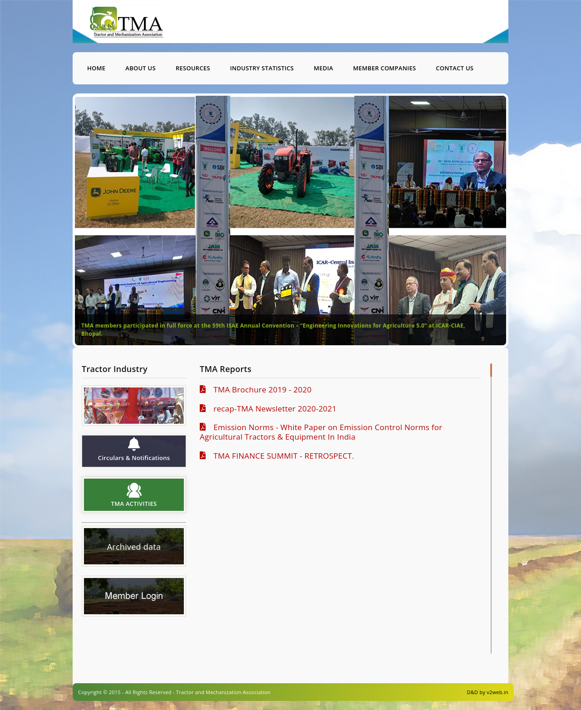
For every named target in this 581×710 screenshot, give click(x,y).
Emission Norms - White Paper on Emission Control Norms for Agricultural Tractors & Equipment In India (321, 432)
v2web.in (497, 692)
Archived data (134, 547)
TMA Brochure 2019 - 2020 (259, 389)
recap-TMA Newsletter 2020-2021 (272, 408)
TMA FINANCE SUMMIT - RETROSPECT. (281, 455)
